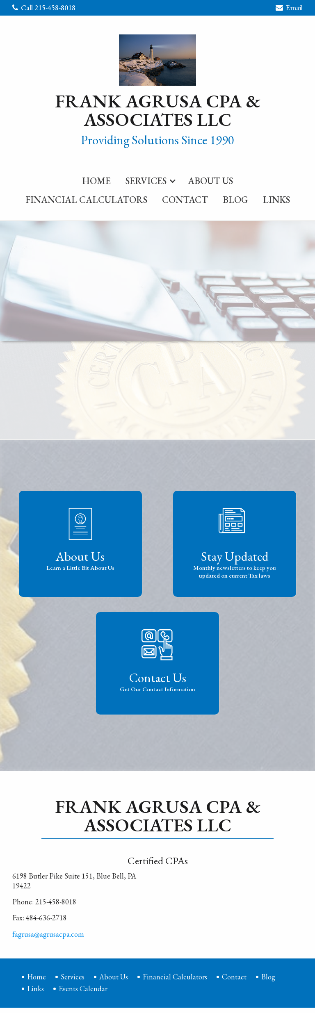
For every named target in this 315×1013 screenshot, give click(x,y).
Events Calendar (83, 987)
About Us (210, 179)
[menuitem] (96, 177)
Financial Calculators (86, 198)
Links (276, 198)
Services (146, 179)
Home (96, 179)
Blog (235, 198)
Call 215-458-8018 (43, 7)
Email (289, 9)
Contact (185, 198)
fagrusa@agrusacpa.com (48, 933)
